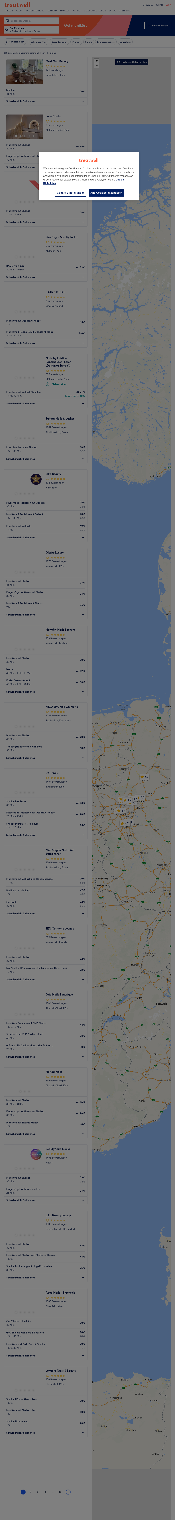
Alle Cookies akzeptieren (106, 192)
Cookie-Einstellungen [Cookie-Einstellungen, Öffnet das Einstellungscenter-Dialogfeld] (71, 192)
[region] (89, 176)
